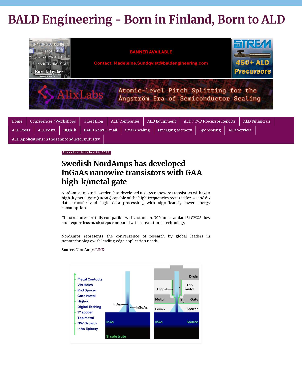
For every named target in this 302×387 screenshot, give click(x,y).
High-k (69, 130)
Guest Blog (93, 121)
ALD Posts (21, 130)
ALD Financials (256, 121)
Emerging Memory (175, 130)
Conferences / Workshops (53, 121)
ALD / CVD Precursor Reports (210, 121)
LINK (99, 250)
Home (17, 121)
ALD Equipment (161, 121)
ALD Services (240, 130)
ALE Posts (47, 130)
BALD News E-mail (100, 130)
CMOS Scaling (137, 130)
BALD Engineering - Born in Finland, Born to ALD (146, 19)
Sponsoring (210, 130)
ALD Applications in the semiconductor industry (56, 139)
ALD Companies (125, 121)
